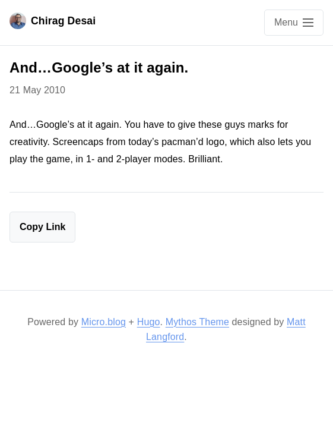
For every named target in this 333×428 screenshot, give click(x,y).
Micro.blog (103, 322)
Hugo (148, 322)
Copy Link (42, 227)
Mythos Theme (197, 322)
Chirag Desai (52, 20)
